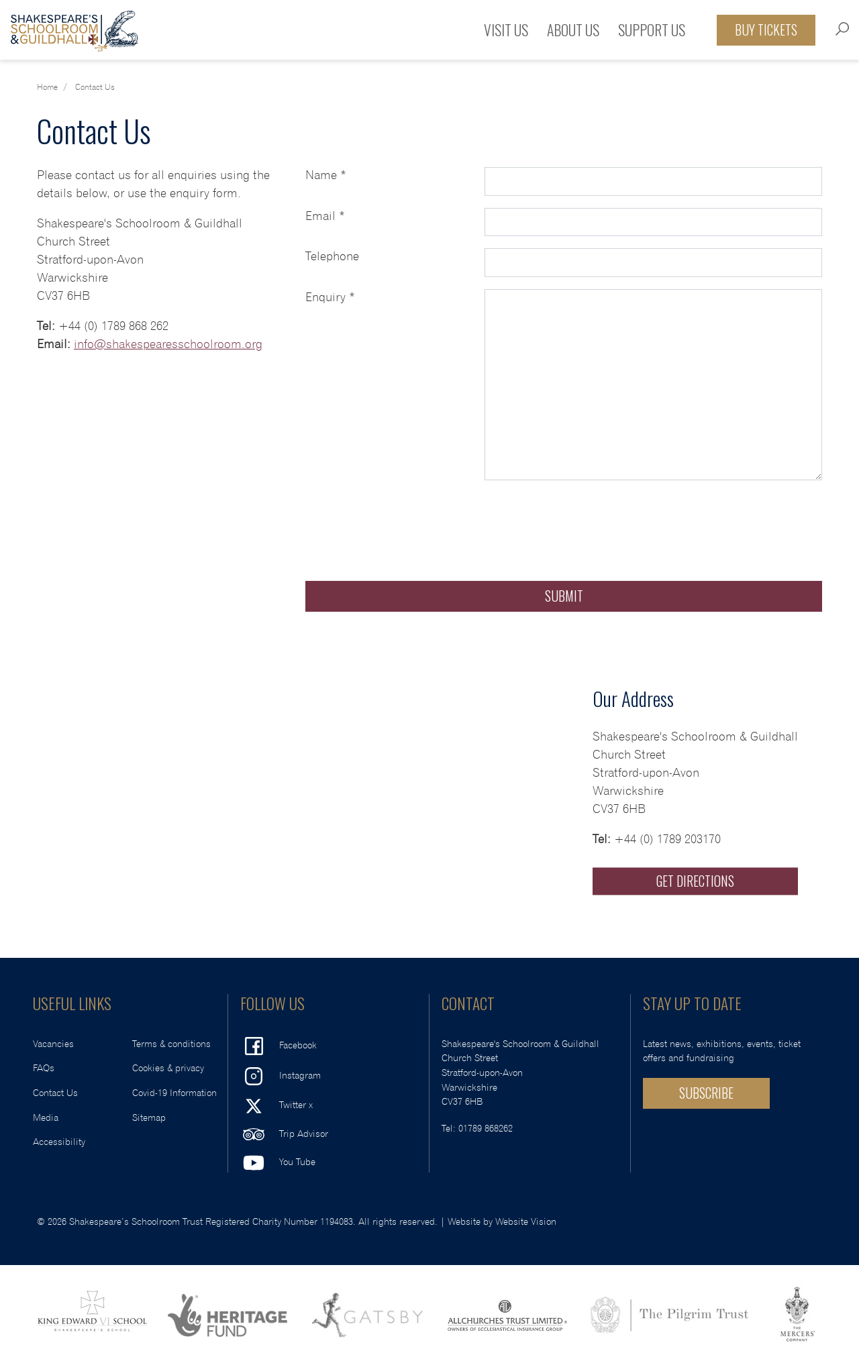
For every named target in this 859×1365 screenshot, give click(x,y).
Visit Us (506, 29)
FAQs (43, 1068)
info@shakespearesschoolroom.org (168, 345)
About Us (573, 29)
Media (45, 1118)
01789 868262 (485, 1129)
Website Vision (525, 1222)
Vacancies (53, 1044)
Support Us (651, 29)
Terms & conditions (171, 1044)
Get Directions (695, 881)
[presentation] (407, 518)
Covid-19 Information (174, 1093)
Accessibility (59, 1142)
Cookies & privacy (168, 1068)
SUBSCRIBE (706, 1093)
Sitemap (149, 1118)
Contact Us (55, 1093)
